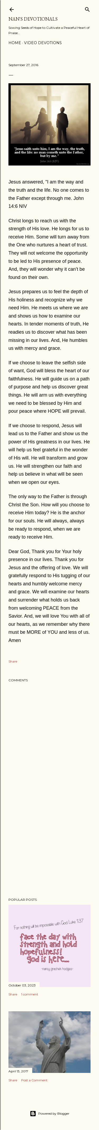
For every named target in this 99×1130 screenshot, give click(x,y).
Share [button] (12, 661)
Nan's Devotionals (33, 19)
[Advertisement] (49, 851)
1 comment (29, 994)
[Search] (87, 8)
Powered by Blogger (49, 1113)
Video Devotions (43, 42)
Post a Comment (34, 1080)
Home (14, 42)
